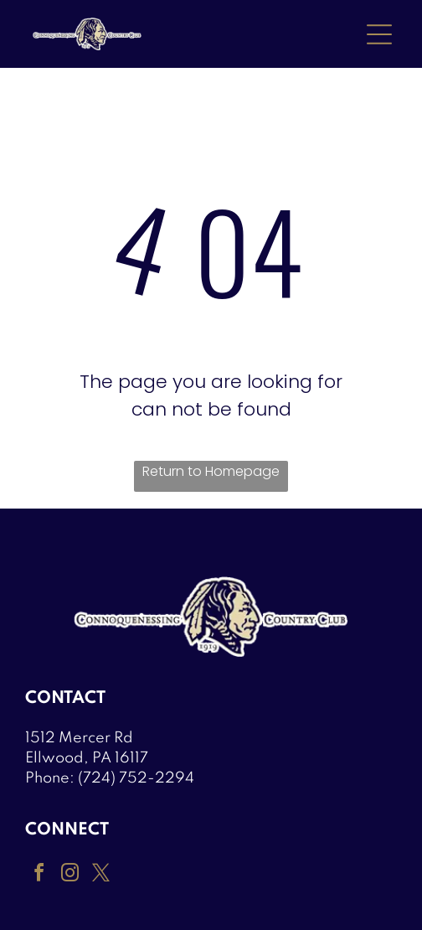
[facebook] (38, 875)
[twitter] (100, 875)
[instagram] (69, 875)
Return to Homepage (211, 471)
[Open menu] (379, 34)
